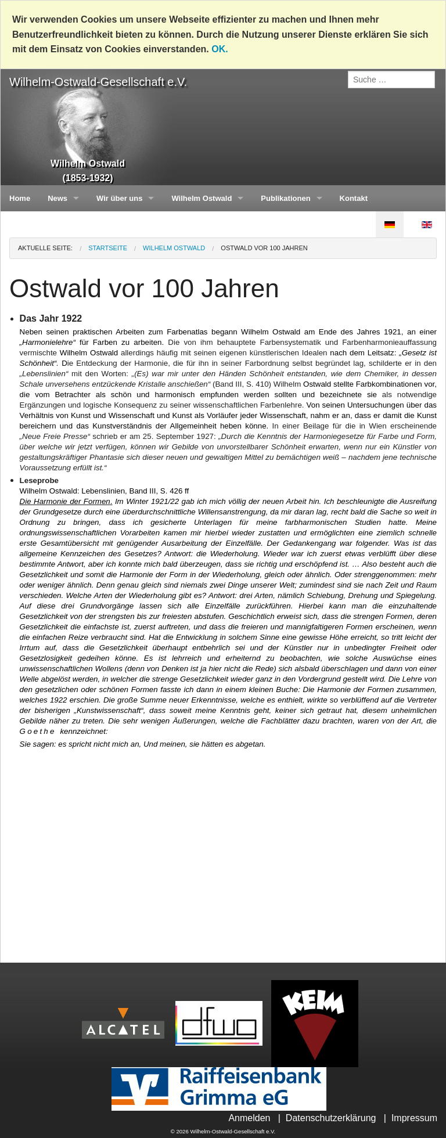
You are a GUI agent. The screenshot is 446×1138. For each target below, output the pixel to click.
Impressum (414, 1118)
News (57, 198)
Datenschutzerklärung (331, 1118)
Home (19, 198)
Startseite (107, 247)
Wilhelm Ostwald (201, 198)
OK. (219, 49)
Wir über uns (119, 198)
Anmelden (249, 1118)
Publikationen (285, 198)
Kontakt (354, 198)
